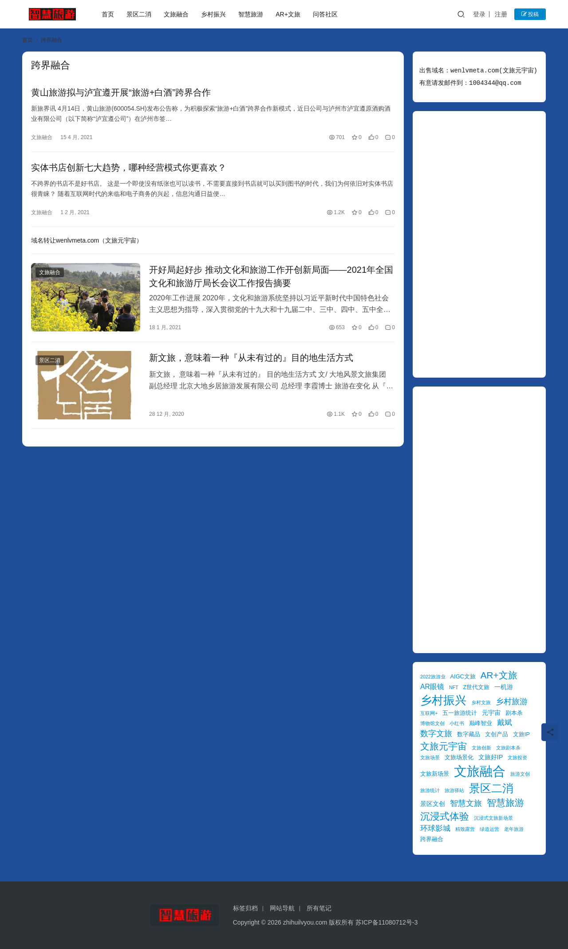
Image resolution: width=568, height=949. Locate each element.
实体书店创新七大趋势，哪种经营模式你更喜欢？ (128, 167)
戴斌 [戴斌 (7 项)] (504, 722)
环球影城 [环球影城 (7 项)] (435, 828)
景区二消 (138, 14)
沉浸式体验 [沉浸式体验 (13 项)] (444, 816)
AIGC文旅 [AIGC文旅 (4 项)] (463, 676)
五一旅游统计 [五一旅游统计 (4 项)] (459, 713)
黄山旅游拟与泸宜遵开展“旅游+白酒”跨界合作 (121, 92)
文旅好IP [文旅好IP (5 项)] (490, 757)
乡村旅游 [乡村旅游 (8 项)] (512, 701)
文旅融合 (176, 14)
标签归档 (245, 908)
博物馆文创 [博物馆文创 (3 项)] (432, 723)
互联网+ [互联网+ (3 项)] (429, 713)
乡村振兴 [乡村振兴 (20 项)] (443, 700)
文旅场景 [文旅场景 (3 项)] (430, 757)
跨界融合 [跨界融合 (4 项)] (431, 839)
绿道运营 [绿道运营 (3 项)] (489, 829)
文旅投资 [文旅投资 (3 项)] (517, 757)
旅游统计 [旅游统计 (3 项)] (430, 790)
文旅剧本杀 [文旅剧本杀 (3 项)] (508, 747)
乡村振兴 (213, 14)
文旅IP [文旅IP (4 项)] (521, 734)
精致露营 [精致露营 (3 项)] (465, 829)
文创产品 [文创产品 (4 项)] (496, 734)
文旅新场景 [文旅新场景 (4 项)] (434, 773)
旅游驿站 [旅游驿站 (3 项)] (454, 790)
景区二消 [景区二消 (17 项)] (491, 788)
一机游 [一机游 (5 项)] (503, 686)
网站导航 (282, 908)
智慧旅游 (250, 14)
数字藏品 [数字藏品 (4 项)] (468, 734)
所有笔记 (319, 908)
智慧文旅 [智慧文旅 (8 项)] (466, 803)
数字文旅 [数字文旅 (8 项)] (436, 733)
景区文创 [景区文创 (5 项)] (432, 803)
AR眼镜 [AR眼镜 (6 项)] (432, 686)
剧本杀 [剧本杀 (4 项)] (514, 713)
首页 (108, 14)
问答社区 (325, 14)
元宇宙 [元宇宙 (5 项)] (491, 712)
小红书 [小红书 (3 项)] (457, 723)
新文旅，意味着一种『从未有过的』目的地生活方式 (251, 358)
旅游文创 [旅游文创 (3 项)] (520, 774)
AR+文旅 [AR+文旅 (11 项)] (499, 675)
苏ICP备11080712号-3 (386, 922)
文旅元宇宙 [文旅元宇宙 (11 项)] (443, 746)
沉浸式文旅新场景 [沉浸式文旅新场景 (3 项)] (493, 818)
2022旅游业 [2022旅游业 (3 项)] (433, 676)
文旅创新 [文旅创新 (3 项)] (481, 747)
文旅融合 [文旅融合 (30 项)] (479, 771)
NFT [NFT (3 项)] (453, 687)
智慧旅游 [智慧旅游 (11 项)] (505, 802)
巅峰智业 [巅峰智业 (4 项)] (480, 723)
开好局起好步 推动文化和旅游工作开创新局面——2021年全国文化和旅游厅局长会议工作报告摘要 (271, 276)
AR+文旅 (288, 14)
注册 (501, 14)
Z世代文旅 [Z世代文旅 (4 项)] (476, 687)
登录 (479, 14)
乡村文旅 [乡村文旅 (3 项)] (481, 702)
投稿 (530, 14)
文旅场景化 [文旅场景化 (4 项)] (459, 757)
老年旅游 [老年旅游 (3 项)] (514, 829)
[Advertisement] (479, 244)
